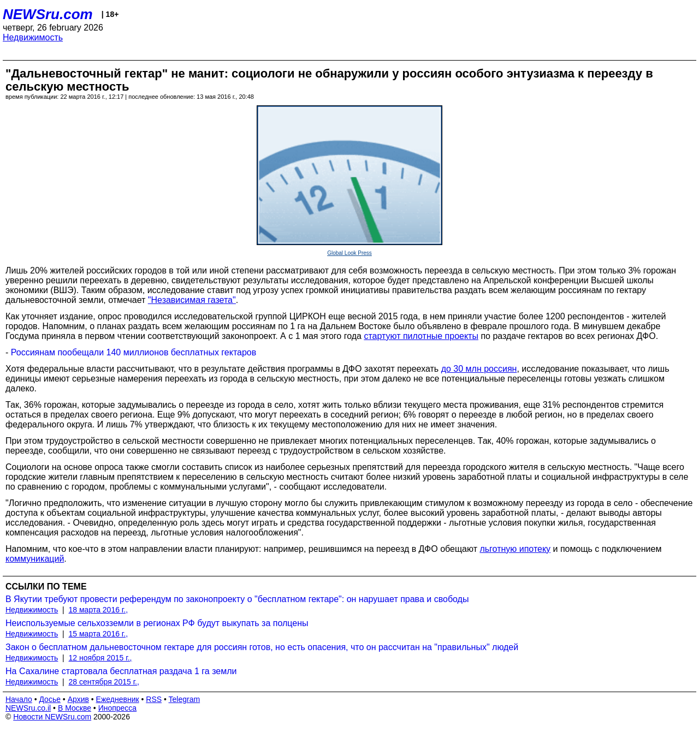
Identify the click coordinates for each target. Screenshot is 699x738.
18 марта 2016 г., (98, 609)
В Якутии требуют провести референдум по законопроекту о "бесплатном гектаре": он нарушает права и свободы (237, 599)
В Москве (74, 708)
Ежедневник (117, 699)
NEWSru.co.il (28, 708)
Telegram (184, 699)
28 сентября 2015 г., (104, 681)
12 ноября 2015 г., (100, 657)
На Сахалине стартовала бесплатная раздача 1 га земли (121, 671)
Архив (78, 699)
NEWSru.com (48, 14)
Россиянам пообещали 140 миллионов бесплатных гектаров (133, 352)
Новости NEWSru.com (52, 716)
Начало (18, 699)
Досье (50, 699)
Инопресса (117, 708)
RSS (154, 699)
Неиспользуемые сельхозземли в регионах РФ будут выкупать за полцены (157, 623)
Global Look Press (349, 253)
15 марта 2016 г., (98, 633)
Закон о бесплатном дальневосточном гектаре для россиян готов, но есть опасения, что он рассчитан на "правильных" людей (261, 647)
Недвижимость (33, 37)
